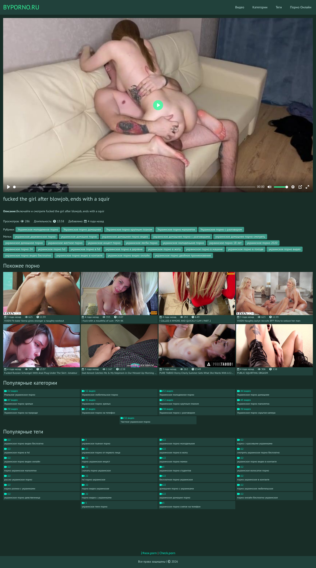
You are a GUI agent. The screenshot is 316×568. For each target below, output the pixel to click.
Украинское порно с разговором (221, 229)
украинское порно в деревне (124, 249)
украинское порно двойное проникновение (183, 255)
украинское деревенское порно (35, 236)
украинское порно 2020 (262, 243)
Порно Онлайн (298, 7)
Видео (236, 7)
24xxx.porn (149, 553)
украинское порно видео (284, 249)
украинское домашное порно (24, 243)
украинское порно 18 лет (225, 243)
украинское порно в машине (204, 249)
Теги (276, 7)
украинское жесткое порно (65, 243)
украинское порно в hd (85, 249)
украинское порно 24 (19, 249)
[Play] (8, 187)
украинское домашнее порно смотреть (240, 236)
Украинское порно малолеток (176, 229)
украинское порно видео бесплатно (28, 255)
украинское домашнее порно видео (125, 236)
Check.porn (167, 553)
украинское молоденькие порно (183, 243)
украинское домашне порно (79, 236)
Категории (256, 7)
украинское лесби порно (141, 243)
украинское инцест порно (104, 243)
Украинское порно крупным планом (129, 229)
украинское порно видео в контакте (79, 255)
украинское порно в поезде (245, 249)
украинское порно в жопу (164, 249)
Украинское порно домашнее (82, 229)
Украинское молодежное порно (38, 229)
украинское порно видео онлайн (129, 255)
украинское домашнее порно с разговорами (181, 236)
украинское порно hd (51, 249)
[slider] (134, 187)
